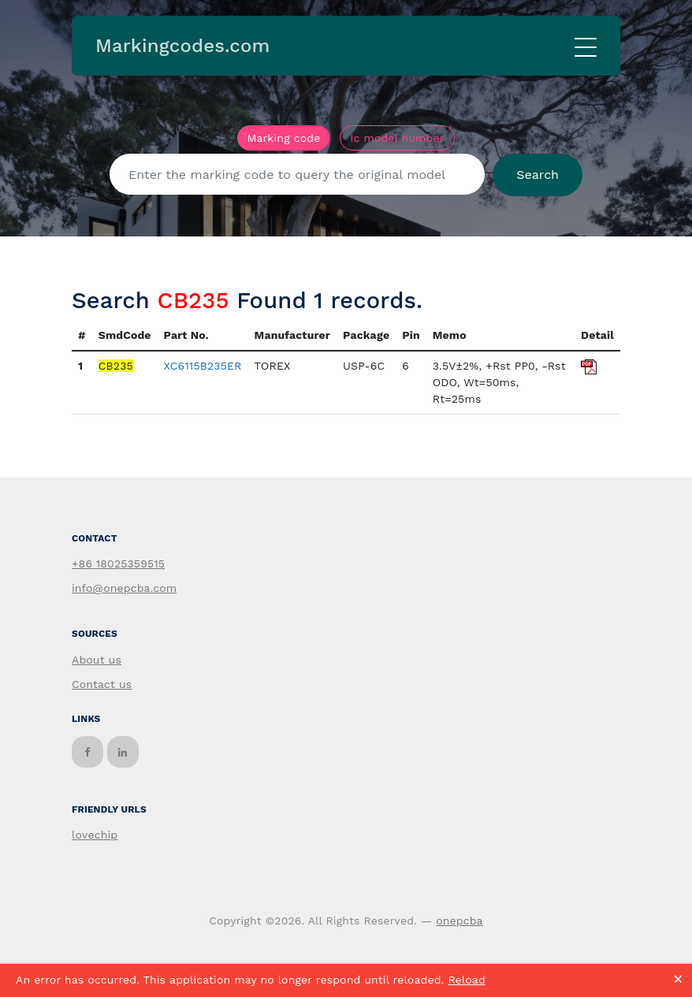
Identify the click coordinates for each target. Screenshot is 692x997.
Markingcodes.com (182, 46)
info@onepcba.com (124, 588)
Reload (466, 979)
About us (96, 659)
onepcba (459, 920)
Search (537, 174)
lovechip (94, 834)
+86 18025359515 (118, 563)
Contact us (102, 684)
